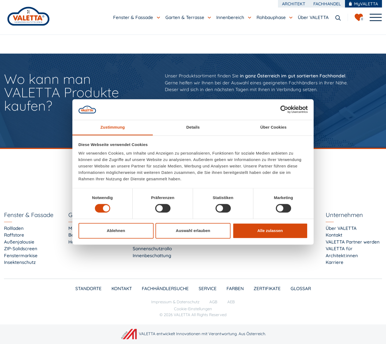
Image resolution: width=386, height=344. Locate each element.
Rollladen (14, 228)
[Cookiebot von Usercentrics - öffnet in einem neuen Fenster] (284, 110)
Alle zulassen (270, 230)
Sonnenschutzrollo (152, 248)
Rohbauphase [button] (272, 17)
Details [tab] (193, 127)
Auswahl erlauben (193, 230)
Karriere (334, 262)
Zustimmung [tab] (113, 127)
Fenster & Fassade (28, 215)
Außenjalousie (19, 242)
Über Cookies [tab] (273, 127)
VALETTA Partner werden (353, 242)
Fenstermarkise (21, 255)
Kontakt (334, 235)
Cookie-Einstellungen (193, 308)
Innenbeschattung (152, 255)
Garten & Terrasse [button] (185, 17)
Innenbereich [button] (231, 17)
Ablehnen (116, 230)
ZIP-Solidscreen (20, 248)
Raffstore (14, 235)
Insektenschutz (20, 262)
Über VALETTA (341, 228)
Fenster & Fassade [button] (133, 17)
